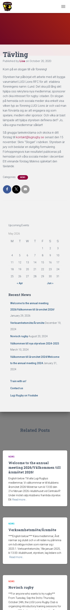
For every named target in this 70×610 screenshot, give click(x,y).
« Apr (20, 283)
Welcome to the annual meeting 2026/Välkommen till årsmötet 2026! (34, 467)
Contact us (16, 388)
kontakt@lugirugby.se (30, 137)
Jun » (50, 283)
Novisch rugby (19, 336)
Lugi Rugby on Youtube (24, 395)
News (22, 177)
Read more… (19, 499)
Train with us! (18, 381)
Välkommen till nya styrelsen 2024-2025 (34, 343)
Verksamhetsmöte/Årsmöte (27, 322)
